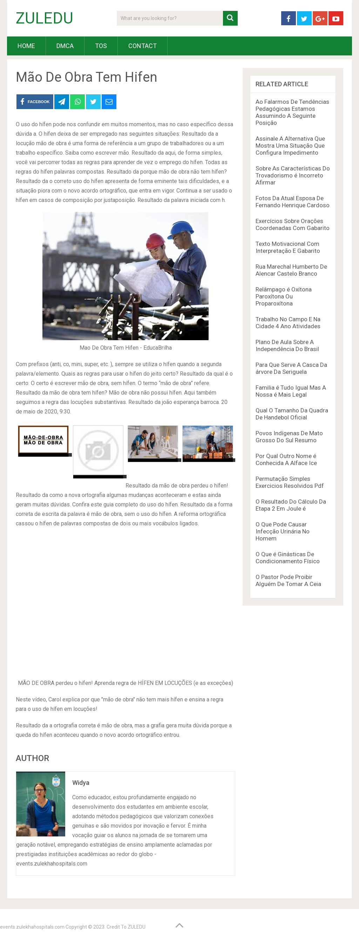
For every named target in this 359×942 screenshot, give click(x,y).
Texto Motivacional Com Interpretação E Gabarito (288, 247)
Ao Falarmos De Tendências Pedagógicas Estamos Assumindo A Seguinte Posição (292, 112)
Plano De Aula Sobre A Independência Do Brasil (287, 345)
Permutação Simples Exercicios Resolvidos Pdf (290, 482)
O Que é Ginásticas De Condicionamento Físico (288, 558)
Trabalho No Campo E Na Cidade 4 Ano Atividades (288, 323)
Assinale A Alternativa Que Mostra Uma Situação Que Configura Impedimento (290, 145)
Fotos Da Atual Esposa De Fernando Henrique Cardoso (293, 202)
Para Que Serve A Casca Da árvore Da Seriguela (291, 368)
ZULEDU (44, 18)
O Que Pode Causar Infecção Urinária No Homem (283, 531)
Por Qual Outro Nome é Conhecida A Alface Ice (286, 459)
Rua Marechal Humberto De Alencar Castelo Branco (291, 270)
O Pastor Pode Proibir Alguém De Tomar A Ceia (288, 580)
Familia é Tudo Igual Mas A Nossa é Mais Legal (291, 391)
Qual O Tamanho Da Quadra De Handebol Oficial (292, 414)
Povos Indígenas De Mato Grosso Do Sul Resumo (289, 437)
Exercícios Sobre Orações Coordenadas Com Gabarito (293, 224)
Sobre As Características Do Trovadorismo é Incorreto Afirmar (293, 175)
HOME (26, 45)
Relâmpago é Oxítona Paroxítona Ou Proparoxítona (284, 296)
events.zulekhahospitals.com (32, 927)
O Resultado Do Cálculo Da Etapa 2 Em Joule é (291, 505)
